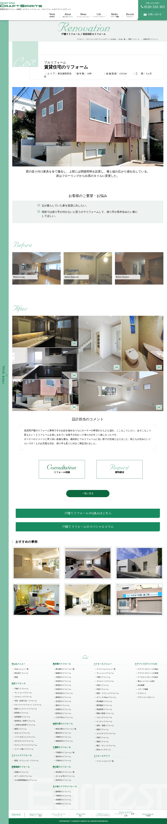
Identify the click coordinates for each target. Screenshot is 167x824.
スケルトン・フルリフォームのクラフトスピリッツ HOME (96, 39)
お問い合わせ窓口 (153, 5)
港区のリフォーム (62, 705)
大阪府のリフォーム (63, 796)
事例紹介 (52, 15)
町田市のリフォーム (63, 713)
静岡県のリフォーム (63, 792)
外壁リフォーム (102, 738)
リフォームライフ (99, 15)
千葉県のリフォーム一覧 (65, 752)
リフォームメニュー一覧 (106, 669)
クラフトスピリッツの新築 (148, 673)
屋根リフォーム (102, 742)
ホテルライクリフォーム (23, 741)
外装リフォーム (102, 689)
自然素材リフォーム (22, 717)
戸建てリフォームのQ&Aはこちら (87, 513)
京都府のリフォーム (63, 804)
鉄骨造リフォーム (21, 713)
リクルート (130, 15)
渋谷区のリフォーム (63, 681)
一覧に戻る (88, 493)
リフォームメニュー (83, 15)
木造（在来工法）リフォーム (25, 701)
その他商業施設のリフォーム (25, 780)
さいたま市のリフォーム (65, 776)
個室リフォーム (102, 729)
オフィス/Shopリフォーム (106, 697)
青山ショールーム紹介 (146, 681)
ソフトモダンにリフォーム (24, 737)
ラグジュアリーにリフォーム (25, 745)
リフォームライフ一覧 (105, 761)
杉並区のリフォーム (63, 689)
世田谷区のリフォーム (64, 693)
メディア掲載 (114, 15)
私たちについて (68, 15)
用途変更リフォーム (104, 709)
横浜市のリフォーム (63, 733)
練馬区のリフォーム (63, 697)
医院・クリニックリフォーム (107, 693)
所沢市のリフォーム (63, 780)
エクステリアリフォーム (106, 734)
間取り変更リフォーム (105, 713)
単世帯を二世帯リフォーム (24, 721)
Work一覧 (122, 39)
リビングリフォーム (104, 717)
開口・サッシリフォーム (106, 746)
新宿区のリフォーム (63, 685)
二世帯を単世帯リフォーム (24, 725)
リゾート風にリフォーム (23, 749)
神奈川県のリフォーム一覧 (66, 729)
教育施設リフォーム (104, 705)
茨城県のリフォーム (63, 800)
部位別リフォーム (21, 673)
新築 (16, 677)
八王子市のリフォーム (64, 717)
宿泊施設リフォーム (104, 701)
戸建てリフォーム (134, 39)
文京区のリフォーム (63, 701)
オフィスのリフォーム (23, 776)
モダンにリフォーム (22, 733)
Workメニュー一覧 (21, 669)
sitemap (85, 657)
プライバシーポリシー (146, 697)
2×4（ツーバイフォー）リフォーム (27, 705)
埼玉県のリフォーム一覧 (65, 772)
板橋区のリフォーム (63, 673)
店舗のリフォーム (21, 772)
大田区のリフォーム (63, 677)
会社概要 (141, 685)
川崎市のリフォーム (63, 737)
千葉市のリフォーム (63, 761)
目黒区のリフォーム (63, 709)
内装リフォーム (102, 685)
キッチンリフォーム (104, 721)
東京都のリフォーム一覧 (65, 669)
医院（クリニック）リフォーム (26, 761)
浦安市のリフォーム (63, 757)
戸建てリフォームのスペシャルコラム (88, 526)
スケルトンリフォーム (23, 697)
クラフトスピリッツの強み (148, 669)
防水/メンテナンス (103, 750)
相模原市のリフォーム (64, 741)
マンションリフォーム (23, 693)
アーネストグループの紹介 (148, 677)
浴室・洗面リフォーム (105, 725)
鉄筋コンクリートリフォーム (25, 709)
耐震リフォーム (20, 729)
